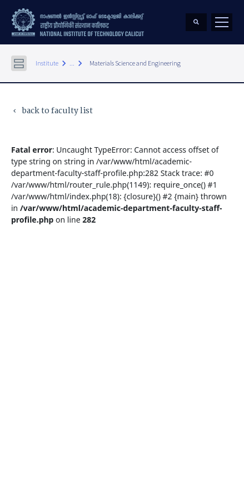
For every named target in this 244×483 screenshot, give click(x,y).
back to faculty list (52, 111)
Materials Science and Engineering (135, 63)
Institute (47, 63)
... (71, 63)
